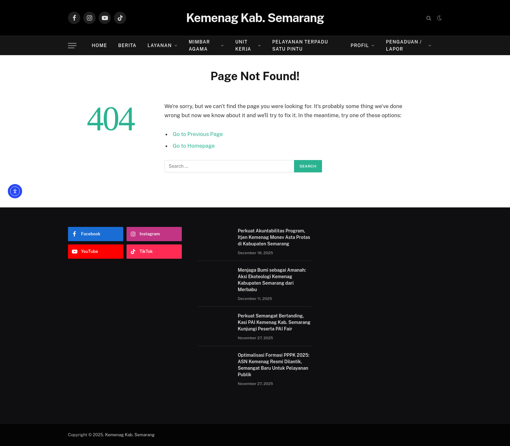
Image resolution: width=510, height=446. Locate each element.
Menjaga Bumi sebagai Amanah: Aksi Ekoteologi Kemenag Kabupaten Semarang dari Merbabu (272, 279)
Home (99, 45)
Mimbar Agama (199, 45)
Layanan (159, 45)
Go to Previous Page (198, 134)
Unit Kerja (243, 45)
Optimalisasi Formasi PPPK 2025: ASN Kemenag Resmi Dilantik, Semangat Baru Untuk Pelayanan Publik (273, 365)
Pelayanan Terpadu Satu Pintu (300, 45)
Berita (127, 45)
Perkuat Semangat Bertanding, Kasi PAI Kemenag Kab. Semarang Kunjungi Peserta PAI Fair (274, 322)
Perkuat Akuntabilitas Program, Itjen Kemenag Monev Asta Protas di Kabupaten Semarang (274, 237)
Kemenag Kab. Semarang (129, 434)
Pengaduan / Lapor (404, 45)
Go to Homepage (194, 145)
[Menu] (72, 45)
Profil (360, 45)
